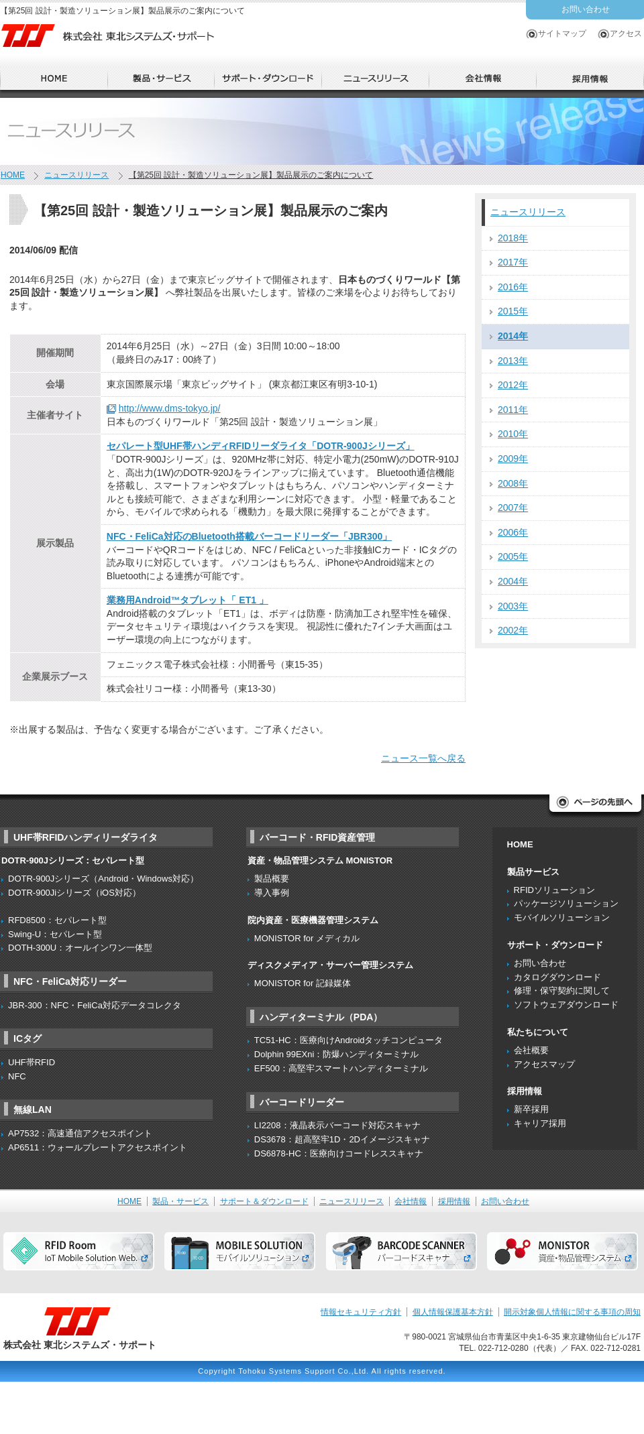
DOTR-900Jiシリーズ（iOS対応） (74, 893)
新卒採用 (531, 1109)
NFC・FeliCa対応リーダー (70, 981)
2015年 (513, 311)
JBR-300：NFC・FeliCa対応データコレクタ (94, 1005)
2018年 (513, 238)
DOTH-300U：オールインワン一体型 (80, 948)
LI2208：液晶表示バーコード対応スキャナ (337, 1125)
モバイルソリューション (562, 917)
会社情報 (410, 1201)
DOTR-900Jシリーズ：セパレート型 (72, 860)
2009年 (513, 458)
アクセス (626, 33)
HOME (520, 844)
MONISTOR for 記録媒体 (302, 983)
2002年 (513, 630)
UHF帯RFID (31, 1062)
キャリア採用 (540, 1123)
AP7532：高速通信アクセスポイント (80, 1133)
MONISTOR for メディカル (307, 938)
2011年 (513, 409)
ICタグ (27, 1038)
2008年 (513, 483)
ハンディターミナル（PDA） (321, 1017)
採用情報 (524, 1091)
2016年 (513, 287)
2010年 (513, 433)
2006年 (513, 532)
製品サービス (533, 872)
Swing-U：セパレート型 (55, 934)
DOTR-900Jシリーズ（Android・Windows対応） (103, 879)
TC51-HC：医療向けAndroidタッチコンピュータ (348, 1040)
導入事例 (271, 893)
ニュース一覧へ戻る (423, 758)
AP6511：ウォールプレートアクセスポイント (97, 1147)
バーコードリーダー (302, 1102)
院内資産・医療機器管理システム (313, 920)
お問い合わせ (540, 963)
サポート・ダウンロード (555, 945)
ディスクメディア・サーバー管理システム (330, 965)
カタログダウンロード (557, 977)
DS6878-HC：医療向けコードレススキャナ (338, 1153)
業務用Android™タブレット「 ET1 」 (187, 600)
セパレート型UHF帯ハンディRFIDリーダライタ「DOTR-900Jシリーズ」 (261, 445)
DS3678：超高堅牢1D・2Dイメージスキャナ (342, 1139)
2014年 (513, 336)
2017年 (513, 262)
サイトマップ (562, 33)
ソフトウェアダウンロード (566, 1005)
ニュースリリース (528, 211)
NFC (17, 1076)
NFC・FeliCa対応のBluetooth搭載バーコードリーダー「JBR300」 (249, 536)
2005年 (513, 556)
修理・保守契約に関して (562, 990)
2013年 (513, 360)
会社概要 (531, 1050)
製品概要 (271, 879)
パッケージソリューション (566, 903)
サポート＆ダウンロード (264, 1201)
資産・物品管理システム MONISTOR (320, 860)
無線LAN (32, 1109)
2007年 (513, 507)
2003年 (513, 606)
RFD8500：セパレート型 (57, 920)
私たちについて (537, 1032)
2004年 (513, 581)
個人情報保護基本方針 (453, 1312)
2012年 (513, 384)
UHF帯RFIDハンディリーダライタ (85, 837)
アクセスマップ (544, 1064)
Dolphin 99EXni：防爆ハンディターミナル (336, 1054)
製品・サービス (180, 1201)
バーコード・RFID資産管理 (318, 837)
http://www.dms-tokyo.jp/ (170, 408)
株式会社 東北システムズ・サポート (79, 1344)
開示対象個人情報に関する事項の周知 (572, 1312)
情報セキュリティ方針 (361, 1312)
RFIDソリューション (554, 890)
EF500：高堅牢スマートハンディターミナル (341, 1068)
